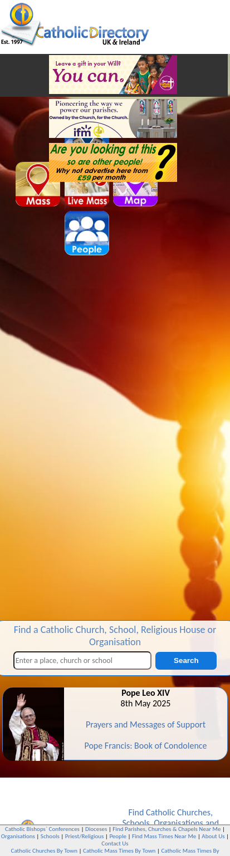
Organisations (178, 823)
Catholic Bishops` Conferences (42, 829)
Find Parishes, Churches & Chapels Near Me (166, 829)
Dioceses (96, 829)
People (117, 836)
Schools (135, 823)
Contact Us (114, 843)
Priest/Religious (84, 836)
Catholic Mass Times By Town (119, 850)
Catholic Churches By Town (44, 850)
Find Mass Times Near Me (164, 836)
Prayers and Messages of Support (145, 724)
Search (186, 660)
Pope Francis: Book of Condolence (145, 745)
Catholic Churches (178, 812)
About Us (213, 836)
